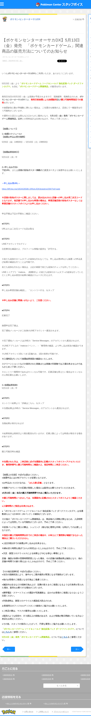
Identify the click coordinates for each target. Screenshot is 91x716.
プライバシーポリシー (61, 711)
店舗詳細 (78, 19)
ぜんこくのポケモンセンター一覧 (18, 703)
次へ (77, 649)
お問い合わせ (28, 711)
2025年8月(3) (46, 675)
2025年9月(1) (7, 675)
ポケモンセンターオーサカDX (25, 19)
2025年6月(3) (7, 679)
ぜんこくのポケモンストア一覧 (55, 703)
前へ (9, 649)
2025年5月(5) (46, 679)
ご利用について (43, 711)
